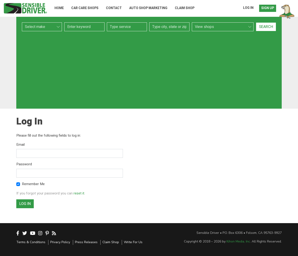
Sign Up (267, 8)
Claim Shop (184, 8)
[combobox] (127, 26)
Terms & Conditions (30, 242)
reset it (79, 193)
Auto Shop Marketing (148, 8)
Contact (114, 8)
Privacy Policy (60, 242)
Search (266, 27)
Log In (248, 7)
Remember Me (33, 184)
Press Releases (86, 242)
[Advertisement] (149, 70)
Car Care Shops (84, 8)
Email (20, 144)
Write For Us (133, 242)
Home (59, 8)
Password (24, 164)
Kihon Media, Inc (238, 241)
